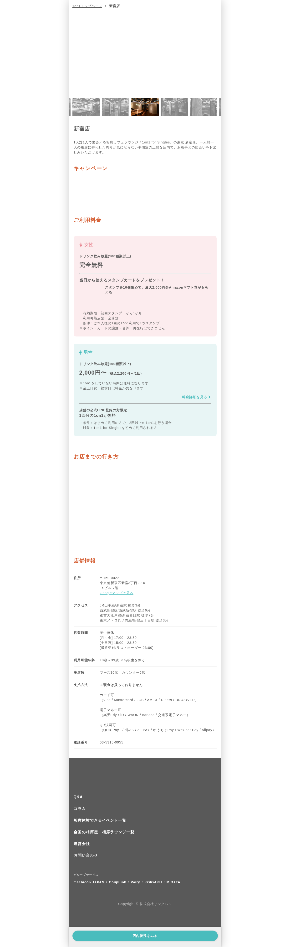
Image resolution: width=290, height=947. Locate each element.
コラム (80, 809)
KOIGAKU (153, 882)
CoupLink (117, 882)
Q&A (78, 797)
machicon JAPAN (89, 882)
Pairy (135, 882)
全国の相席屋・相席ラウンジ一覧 (104, 832)
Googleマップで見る (116, 593)
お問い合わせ (86, 855)
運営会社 (82, 844)
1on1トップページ (87, 6)
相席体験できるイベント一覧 (100, 820)
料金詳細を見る (196, 397)
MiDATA (173, 882)
